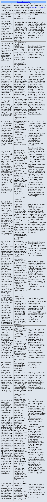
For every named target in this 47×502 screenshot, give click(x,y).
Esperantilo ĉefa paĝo (23, 2)
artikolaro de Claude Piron (37, 7)
